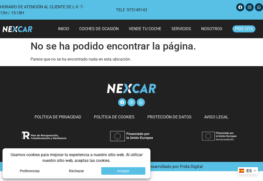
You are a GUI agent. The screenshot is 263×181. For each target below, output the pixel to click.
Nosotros (211, 28)
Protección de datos (168, 117)
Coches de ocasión (99, 28)
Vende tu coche (145, 28)
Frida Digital (191, 166)
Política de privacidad (62, 117)
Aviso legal (212, 117)
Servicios (181, 28)
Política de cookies (115, 117)
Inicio (63, 28)
